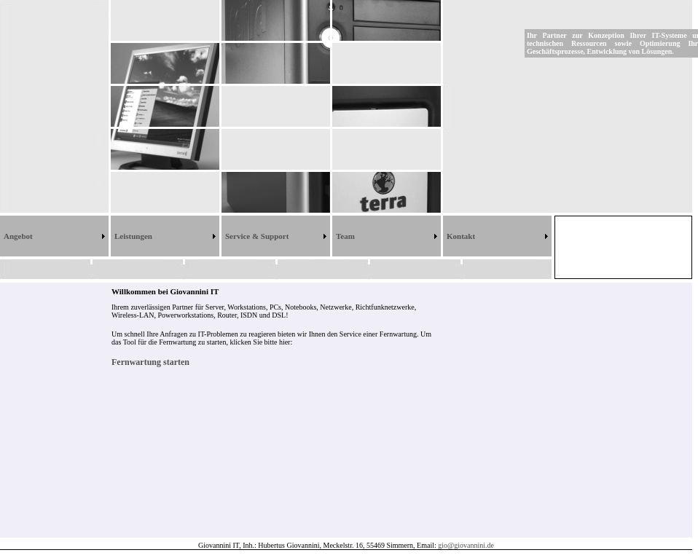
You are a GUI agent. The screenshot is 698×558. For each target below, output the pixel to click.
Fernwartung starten (150, 362)
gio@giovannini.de (466, 545)
